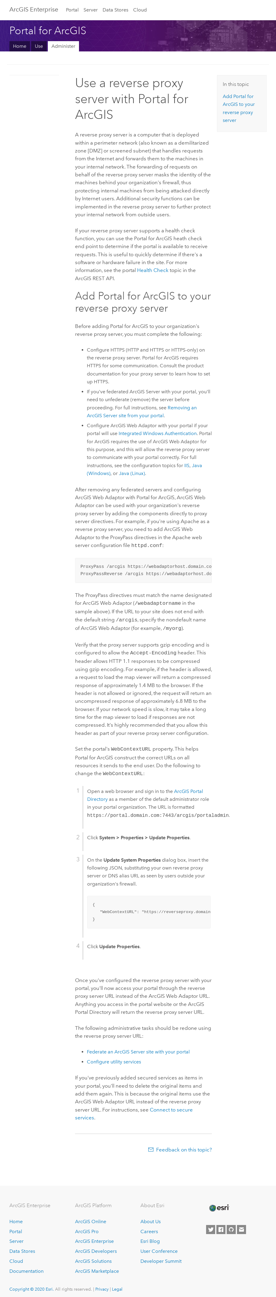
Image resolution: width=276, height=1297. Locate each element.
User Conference (159, 1247)
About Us (150, 1217)
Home (19, 46)
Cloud (140, 10)
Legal (117, 1284)
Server (91, 10)
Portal (72, 10)
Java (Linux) (132, 473)
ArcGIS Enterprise (94, 1237)
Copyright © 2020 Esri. (31, 1284)
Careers (149, 1227)
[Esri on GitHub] (231, 1225)
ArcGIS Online (90, 1217)
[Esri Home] (218, 1203)
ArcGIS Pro (87, 1227)
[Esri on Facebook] (220, 1225)
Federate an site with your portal (138, 1047)
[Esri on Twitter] (210, 1225)
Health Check (153, 270)
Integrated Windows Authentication (158, 433)
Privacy (102, 1284)
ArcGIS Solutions (93, 1257)
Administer (63, 46)
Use (39, 46)
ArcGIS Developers (96, 1247)
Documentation (26, 1267)
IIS (186, 465)
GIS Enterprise (33, 9)
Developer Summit (161, 1257)
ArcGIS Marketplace (97, 1267)
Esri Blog (150, 1237)
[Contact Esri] (241, 1225)
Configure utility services (114, 1057)
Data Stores (115, 10)
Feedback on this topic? (184, 1145)
